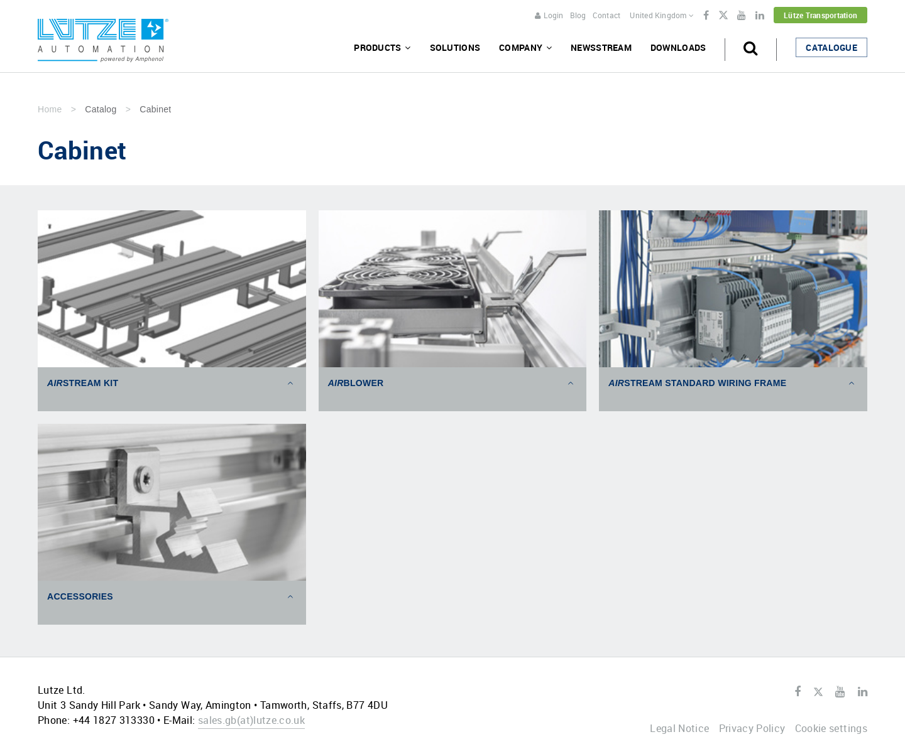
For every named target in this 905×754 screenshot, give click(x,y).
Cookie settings (831, 728)
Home (50, 109)
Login (549, 15)
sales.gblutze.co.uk (251, 720)
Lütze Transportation (820, 15)
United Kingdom (662, 15)
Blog (578, 15)
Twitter (723, 16)
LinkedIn (759, 15)
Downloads (678, 47)
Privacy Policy (752, 728)
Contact (607, 15)
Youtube (741, 15)
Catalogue (831, 47)
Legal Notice (679, 728)
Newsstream (601, 47)
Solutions (455, 47)
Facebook (706, 15)
